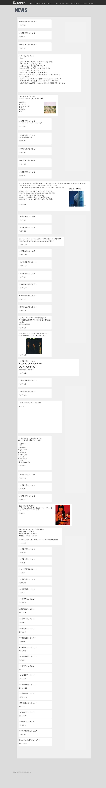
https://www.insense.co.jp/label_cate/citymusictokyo (46, 188)
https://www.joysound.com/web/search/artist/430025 (36, 241)
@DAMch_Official (24, 324)
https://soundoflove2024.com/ (29, 510)
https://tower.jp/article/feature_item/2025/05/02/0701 (37, 193)
